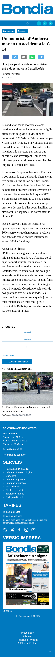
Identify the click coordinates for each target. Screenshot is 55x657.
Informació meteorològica (19, 472)
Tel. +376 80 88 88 (12, 449)
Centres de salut (14, 490)
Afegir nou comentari (17, 362)
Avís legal (27, 636)
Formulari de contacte (14, 455)
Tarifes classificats (12, 516)
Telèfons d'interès (15, 493)
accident (27, 332)
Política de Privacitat (27, 640)
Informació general (15, 479)
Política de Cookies (27, 643)
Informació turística (16, 483)
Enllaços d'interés (15, 497)
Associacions (13, 486)
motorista (27, 339)
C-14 (27, 347)
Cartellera (11, 476)
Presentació (27, 633)
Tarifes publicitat (11, 512)
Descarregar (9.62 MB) (27, 616)
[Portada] (27, 23)
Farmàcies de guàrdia (17, 469)
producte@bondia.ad (24, 523)
